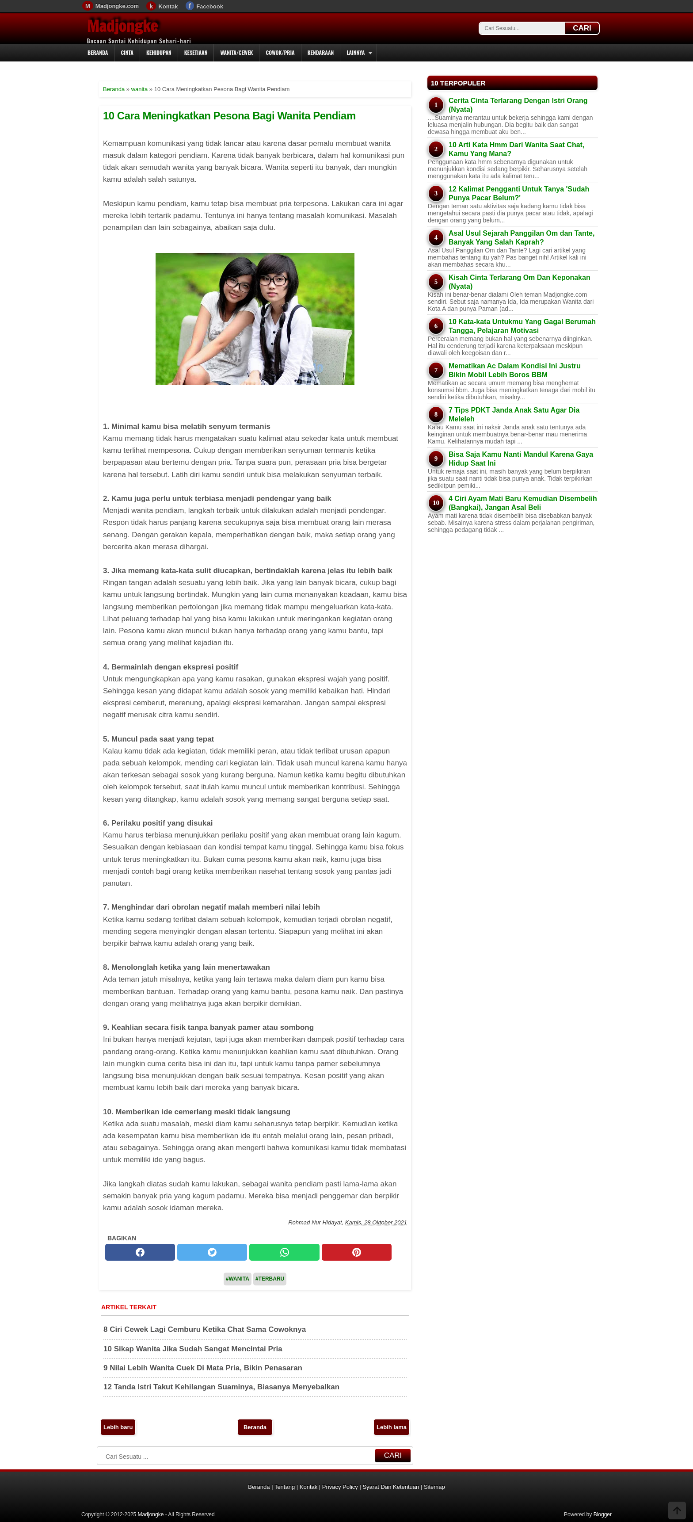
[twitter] (212, 1252)
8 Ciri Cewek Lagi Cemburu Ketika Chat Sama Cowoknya (204, 1329)
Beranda (98, 52)
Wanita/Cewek (236, 52)
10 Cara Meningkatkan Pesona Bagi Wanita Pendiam (229, 116)
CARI (582, 28)
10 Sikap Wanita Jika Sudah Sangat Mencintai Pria (192, 1349)
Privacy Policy (340, 1487)
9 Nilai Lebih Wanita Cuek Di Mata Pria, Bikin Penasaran (202, 1368)
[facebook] (140, 1252)
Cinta (127, 52)
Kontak (168, 6)
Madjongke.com (117, 6)
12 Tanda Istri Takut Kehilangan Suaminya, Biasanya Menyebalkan (221, 1387)
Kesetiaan (196, 52)
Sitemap (434, 1487)
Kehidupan (158, 52)
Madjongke (122, 26)
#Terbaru (269, 1279)
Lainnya (355, 52)
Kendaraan (321, 52)
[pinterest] (357, 1252)
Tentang (284, 1487)
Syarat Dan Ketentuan (390, 1487)
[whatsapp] (284, 1252)
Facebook (209, 6)
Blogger (603, 1514)
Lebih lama (392, 1427)
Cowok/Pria (280, 52)
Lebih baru (118, 1427)
